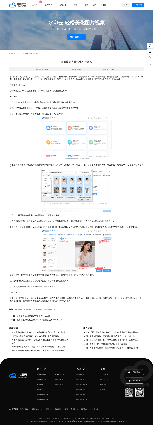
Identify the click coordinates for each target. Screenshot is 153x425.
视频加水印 (80, 379)
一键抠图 (46, 409)
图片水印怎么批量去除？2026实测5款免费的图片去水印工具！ (112, 340)
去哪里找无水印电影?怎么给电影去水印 (33, 316)
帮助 (102, 368)
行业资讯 (18, 53)
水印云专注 (99, 421)
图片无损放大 (60, 379)
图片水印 (48, 5)
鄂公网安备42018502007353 (83, 421)
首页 (11, 53)
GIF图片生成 (59, 374)
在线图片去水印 (42, 374)
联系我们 (103, 384)
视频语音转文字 (81, 399)
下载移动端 (134, 380)
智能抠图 (40, 384)
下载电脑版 (134, 372)
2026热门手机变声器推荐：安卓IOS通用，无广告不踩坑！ (36, 336)
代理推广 (103, 389)
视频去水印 (80, 374)
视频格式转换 (81, 394)
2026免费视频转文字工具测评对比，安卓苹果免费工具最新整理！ (39, 347)
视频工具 (80, 368)
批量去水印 (50, 309)
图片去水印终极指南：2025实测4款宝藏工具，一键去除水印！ (112, 348)
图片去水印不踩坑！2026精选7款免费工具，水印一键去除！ (111, 336)
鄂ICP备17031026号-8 (63, 421)
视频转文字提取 (70, 409)
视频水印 (62, 5)
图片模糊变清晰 (42, 394)
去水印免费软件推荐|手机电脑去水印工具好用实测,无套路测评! (38, 351)
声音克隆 (95, 409)
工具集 (36, 3)
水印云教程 (104, 374)
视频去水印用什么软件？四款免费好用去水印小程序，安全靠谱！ (39, 332)
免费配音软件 (83, 409)
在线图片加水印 (42, 379)
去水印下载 (57, 409)
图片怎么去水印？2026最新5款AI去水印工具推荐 (106, 344)
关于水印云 (104, 379)
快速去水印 (40, 309)
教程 (75, 5)
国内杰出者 (123, 421)
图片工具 (41, 368)
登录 (125, 5)
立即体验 (76, 37)
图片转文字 (59, 384)
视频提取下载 (81, 389)
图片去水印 (20, 309)
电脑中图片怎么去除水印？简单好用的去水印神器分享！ (40, 320)
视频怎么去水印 (81, 384)
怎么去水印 (30, 309)
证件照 (39, 389)
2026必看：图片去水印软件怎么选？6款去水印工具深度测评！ (112, 332)
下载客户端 (138, 5)
